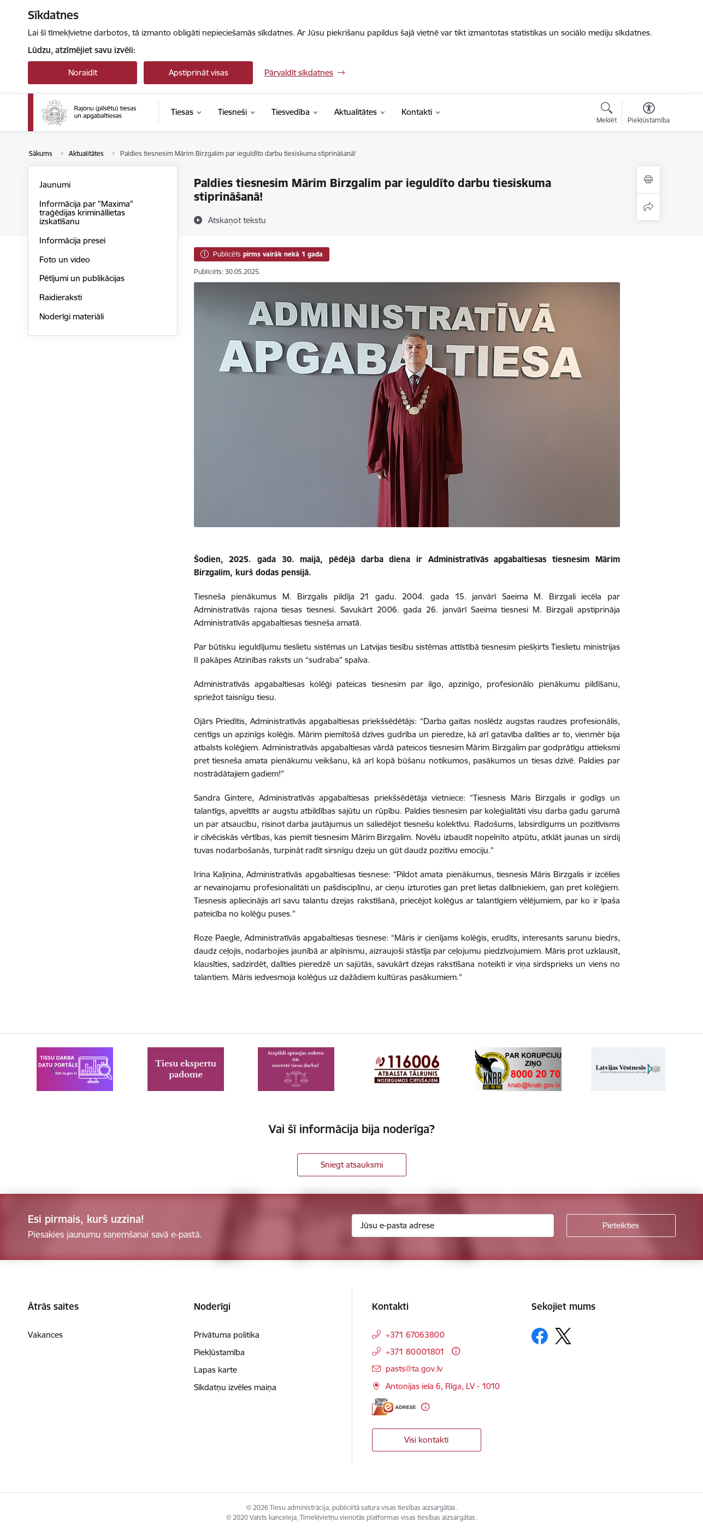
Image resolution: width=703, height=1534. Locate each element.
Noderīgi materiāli (71, 316)
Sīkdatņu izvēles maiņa (235, 1387)
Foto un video (64, 259)
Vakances (45, 1334)
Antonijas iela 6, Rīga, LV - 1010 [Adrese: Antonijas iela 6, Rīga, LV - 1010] (443, 1386)
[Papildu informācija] (456, 1351)
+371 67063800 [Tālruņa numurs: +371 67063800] (415, 1334)
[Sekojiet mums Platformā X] (563, 1336)
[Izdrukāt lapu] (648, 179)
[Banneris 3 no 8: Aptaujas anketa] (296, 1068)
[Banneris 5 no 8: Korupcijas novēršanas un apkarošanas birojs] (518, 1068)
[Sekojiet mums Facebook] (539, 1336)
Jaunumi (54, 184)
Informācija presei (72, 240)
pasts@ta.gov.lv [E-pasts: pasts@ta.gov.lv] (414, 1368)
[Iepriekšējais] (53, 1069)
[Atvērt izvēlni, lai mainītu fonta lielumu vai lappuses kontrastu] (648, 114)
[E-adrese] (394, 1407)
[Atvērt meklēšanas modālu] (606, 114)
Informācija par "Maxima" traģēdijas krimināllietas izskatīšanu (86, 212)
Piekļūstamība (219, 1352)
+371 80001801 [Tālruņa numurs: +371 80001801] (415, 1351)
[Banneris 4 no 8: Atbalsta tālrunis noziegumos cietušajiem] (407, 1068)
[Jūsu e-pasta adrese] (453, 1225)
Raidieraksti (60, 297)
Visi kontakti (426, 1439)
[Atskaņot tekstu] (237, 219)
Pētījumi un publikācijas (82, 278)
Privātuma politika (226, 1334)
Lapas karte (215, 1369)
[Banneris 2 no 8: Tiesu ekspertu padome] (185, 1068)
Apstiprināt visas (198, 72)
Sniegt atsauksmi (352, 1164)
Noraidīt (82, 72)
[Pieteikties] (621, 1225)
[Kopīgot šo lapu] (648, 207)
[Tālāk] (650, 1069)
